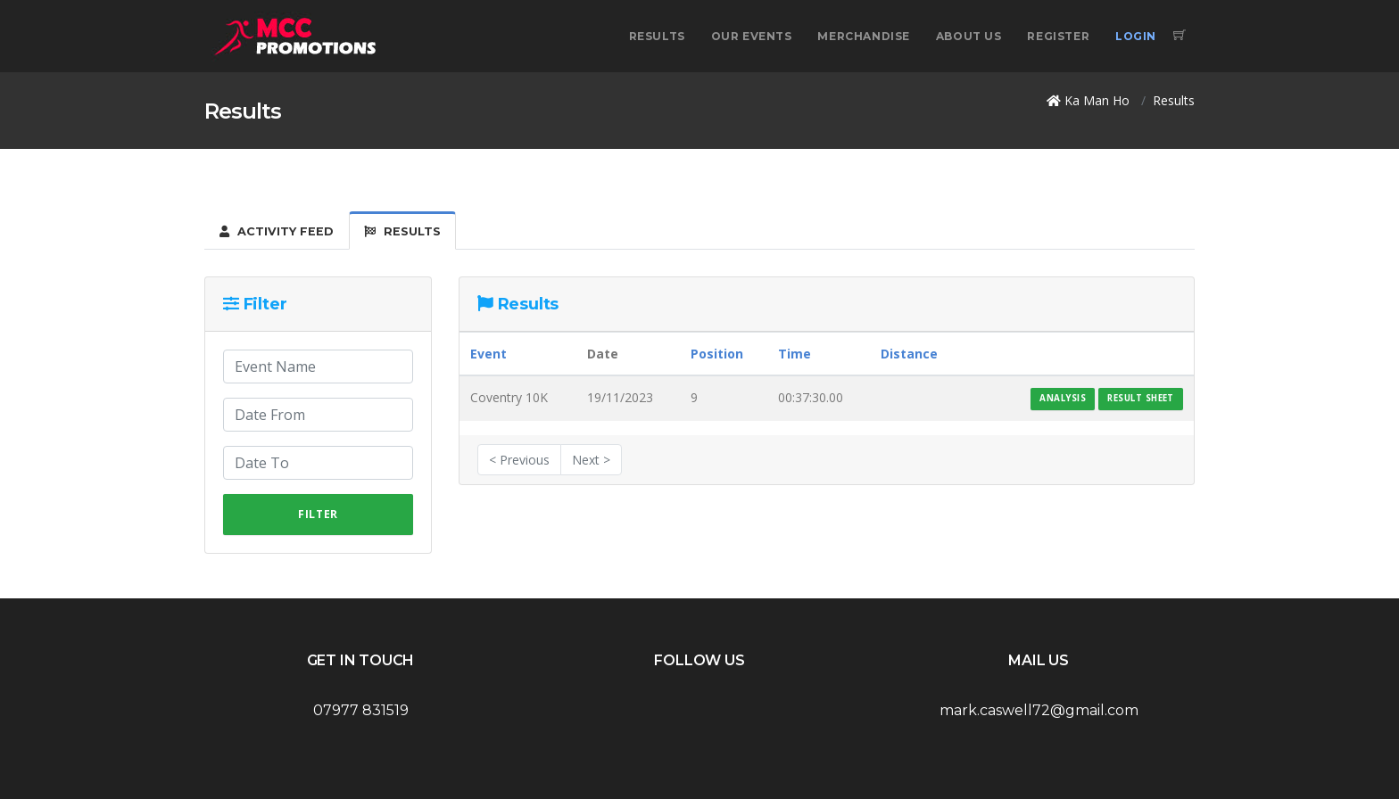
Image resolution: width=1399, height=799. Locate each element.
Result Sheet (1140, 398)
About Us (969, 36)
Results (657, 36)
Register (1058, 36)
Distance (909, 353)
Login (1135, 36)
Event (488, 353)
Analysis (1062, 398)
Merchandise (863, 36)
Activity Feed (276, 231)
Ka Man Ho (1097, 100)
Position (717, 353)
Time (794, 353)
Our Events (751, 36)
